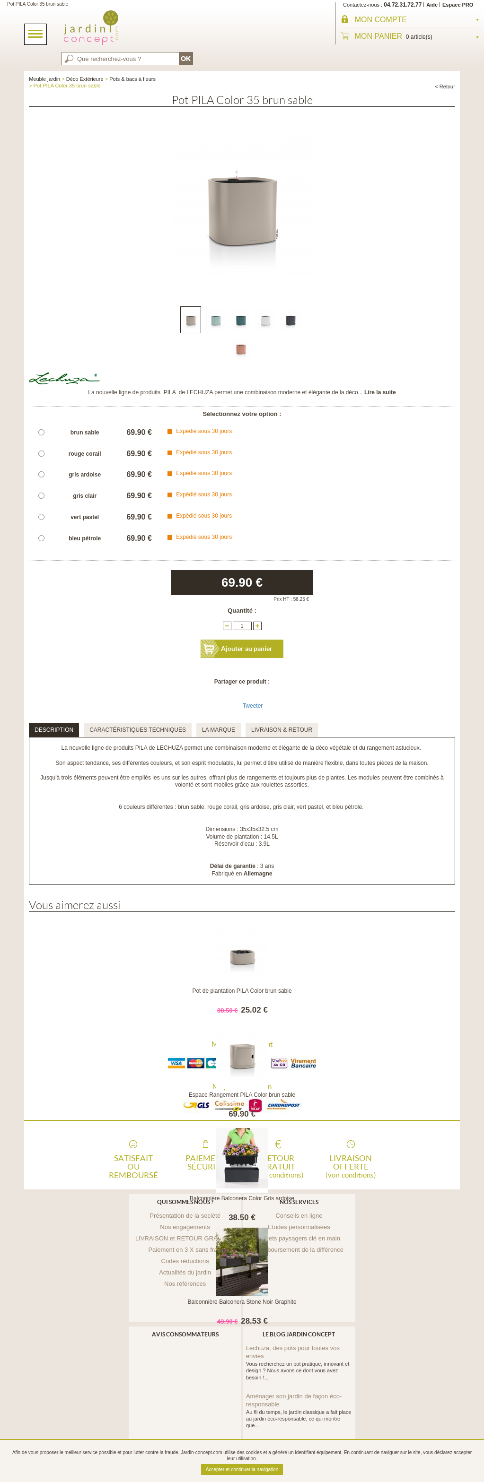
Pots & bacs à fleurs (132, 79)
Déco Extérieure (85, 79)
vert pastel (84, 517)
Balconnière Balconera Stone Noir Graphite (241, 1302)
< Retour (445, 86)
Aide (432, 5)
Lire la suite (380, 392)
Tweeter (253, 705)
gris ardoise (85, 474)
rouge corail (85, 454)
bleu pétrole (85, 538)
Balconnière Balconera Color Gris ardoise (242, 1198)
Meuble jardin (44, 79)
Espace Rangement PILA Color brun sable (242, 1095)
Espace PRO (457, 5)
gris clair (85, 496)
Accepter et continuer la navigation (242, 1469)
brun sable (84, 432)
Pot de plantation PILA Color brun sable (241, 991)
